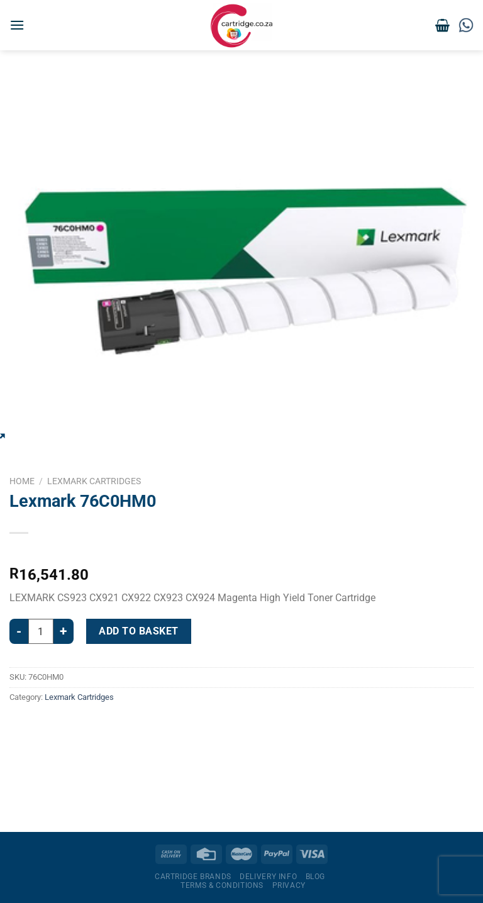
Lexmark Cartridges (94, 481)
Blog (315, 876)
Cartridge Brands (193, 876)
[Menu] (17, 24)
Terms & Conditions (222, 885)
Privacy (289, 885)
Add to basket (138, 631)
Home (22, 481)
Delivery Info (268, 876)
